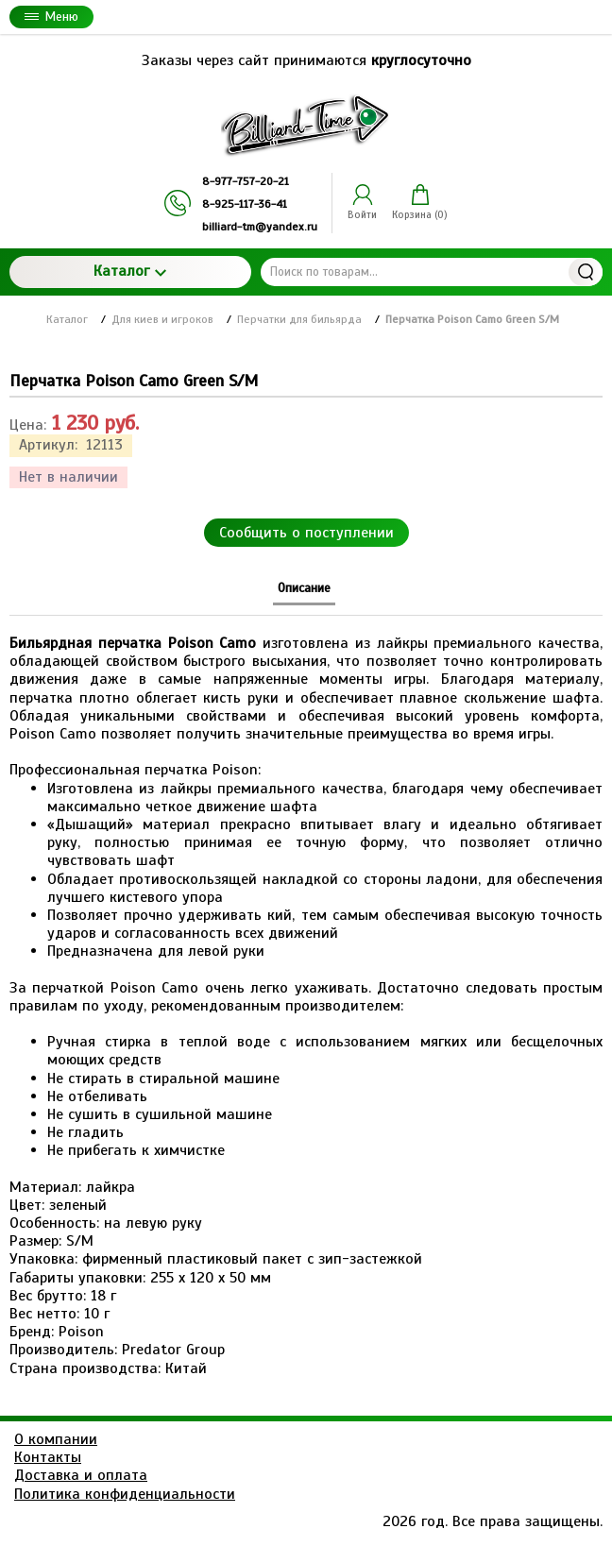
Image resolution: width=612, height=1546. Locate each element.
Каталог (130, 271)
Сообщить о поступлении (306, 532)
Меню (51, 16)
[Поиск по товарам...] (432, 272)
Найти (585, 271)
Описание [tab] (304, 588)
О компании (55, 1439)
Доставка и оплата (80, 1475)
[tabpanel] (306, 997)
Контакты (47, 1457)
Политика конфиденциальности (124, 1494)
